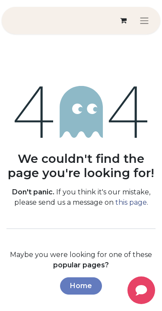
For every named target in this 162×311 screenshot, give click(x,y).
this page (131, 202)
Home (81, 286)
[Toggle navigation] (144, 20)
